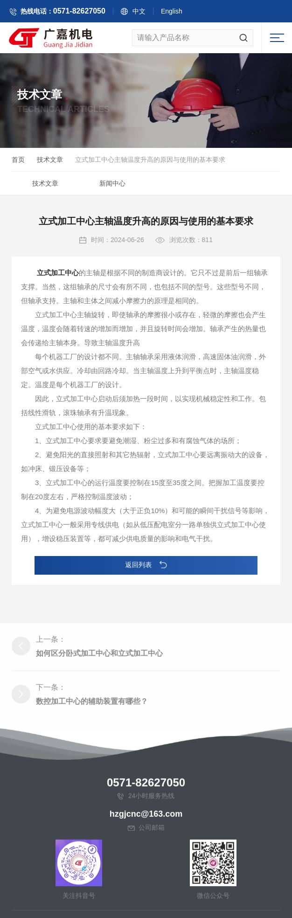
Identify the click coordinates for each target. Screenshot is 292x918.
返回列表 (146, 565)
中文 (146, 12)
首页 (18, 161)
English (179, 12)
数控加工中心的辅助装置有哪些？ (92, 791)
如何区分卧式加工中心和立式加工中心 (99, 743)
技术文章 (50, 161)
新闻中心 (112, 184)
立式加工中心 (58, 281)
